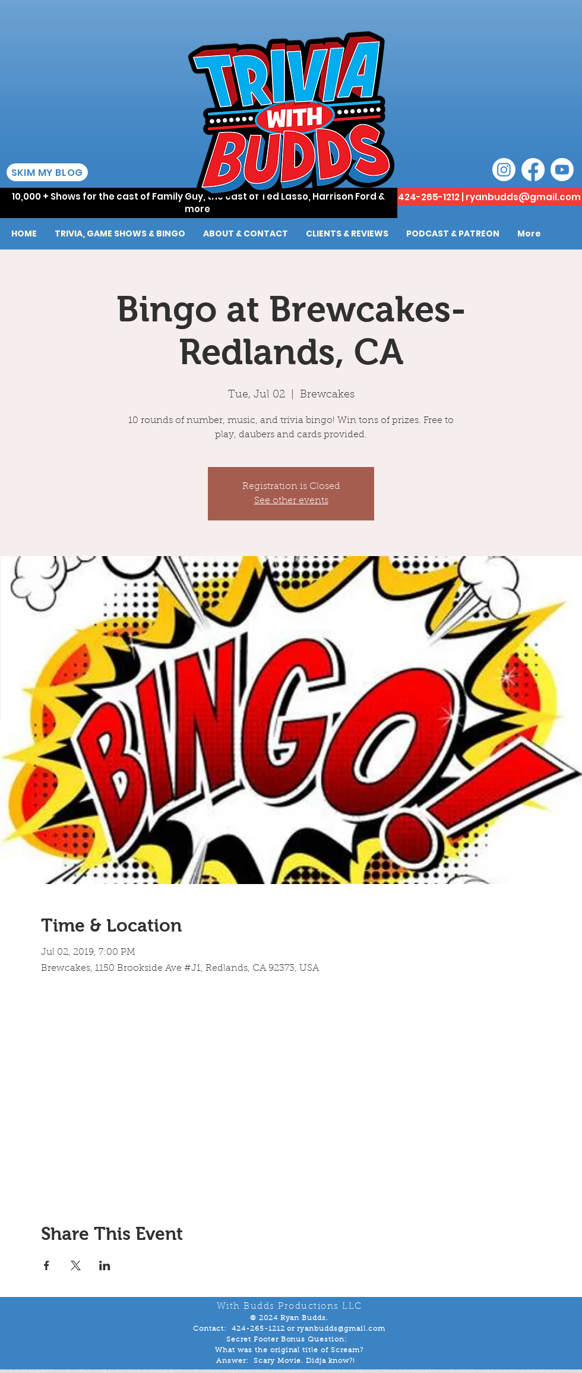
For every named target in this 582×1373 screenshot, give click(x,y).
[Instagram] (503, 169)
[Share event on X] (75, 1265)
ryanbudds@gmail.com (523, 197)
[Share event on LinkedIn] (104, 1265)
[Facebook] (533, 169)
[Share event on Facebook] (46, 1265)
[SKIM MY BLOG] (47, 172)
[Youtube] (562, 169)
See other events (291, 501)
